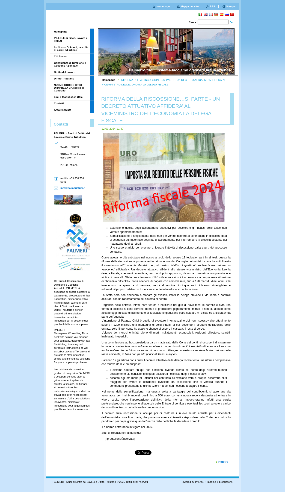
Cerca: (193, 22)
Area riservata (62, 109)
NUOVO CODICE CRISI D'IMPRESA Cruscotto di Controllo (69, 88)
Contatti (59, 103)
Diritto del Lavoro (64, 72)
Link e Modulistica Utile (68, 97)
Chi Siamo (60, 56)
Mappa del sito (190, 6)
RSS (212, 6)
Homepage (108, 80)
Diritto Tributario (64, 78)
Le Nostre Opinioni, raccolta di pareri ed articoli (71, 48)
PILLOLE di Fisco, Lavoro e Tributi (70, 39)
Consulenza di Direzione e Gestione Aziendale (70, 64)
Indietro (223, 461)
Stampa (230, 6)
